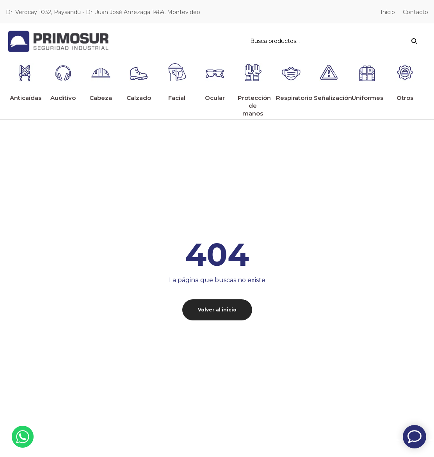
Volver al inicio (217, 310)
